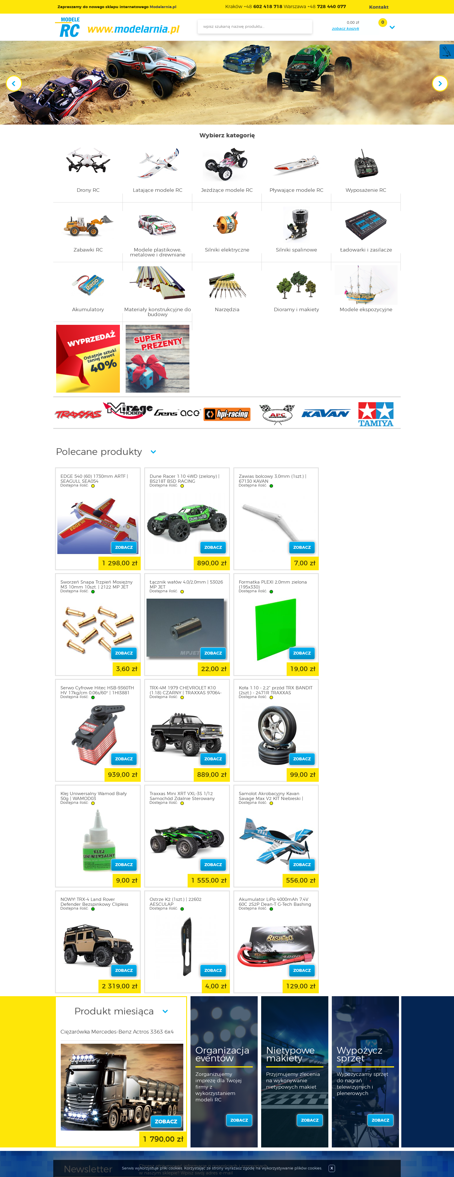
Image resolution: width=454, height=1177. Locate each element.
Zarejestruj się (140, 1115)
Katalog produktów (210, 1122)
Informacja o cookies (84, 1129)
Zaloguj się (138, 1108)
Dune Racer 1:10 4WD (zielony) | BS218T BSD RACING (182, 479)
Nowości (199, 1115)
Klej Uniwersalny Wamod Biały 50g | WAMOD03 (180, 690)
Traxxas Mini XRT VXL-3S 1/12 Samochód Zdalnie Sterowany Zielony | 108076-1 (266, 693)
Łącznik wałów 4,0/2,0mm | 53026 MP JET (90, 584)
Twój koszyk (139, 1129)
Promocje (200, 1108)
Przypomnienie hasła (148, 1136)
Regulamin (75, 1115)
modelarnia (117, 27)
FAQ (68, 1142)
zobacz (239, 1015)
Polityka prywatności (84, 1122)
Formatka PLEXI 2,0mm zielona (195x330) (181, 584)
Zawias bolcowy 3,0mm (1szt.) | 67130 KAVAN (268, 479)
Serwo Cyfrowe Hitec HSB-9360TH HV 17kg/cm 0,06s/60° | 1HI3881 (268, 587)
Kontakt (71, 1136)
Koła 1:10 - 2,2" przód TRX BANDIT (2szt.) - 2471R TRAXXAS (96, 690)
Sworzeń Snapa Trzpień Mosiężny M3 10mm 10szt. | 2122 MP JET (357, 479)
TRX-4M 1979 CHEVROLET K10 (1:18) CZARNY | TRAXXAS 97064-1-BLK (357, 587)
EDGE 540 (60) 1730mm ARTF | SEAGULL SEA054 (94, 479)
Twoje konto (139, 1122)
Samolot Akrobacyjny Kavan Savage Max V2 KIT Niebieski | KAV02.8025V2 (353, 693)
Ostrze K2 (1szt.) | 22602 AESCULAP (173, 796)
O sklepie (73, 1108)
